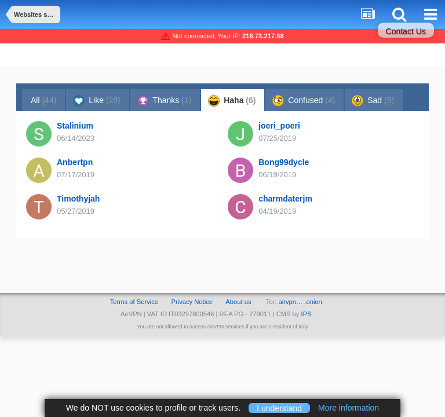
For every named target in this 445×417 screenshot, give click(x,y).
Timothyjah (78, 198)
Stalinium (75, 125)
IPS (306, 313)
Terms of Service (134, 301)
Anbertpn (75, 162)
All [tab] (43, 100)
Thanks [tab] (164, 101)
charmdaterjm (285, 198)
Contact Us (406, 31)
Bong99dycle (283, 162)
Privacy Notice (192, 301)
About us (238, 301)
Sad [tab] (373, 101)
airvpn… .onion (300, 301)
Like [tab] (96, 101)
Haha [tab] (232, 101)
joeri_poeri (279, 125)
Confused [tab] (303, 101)
